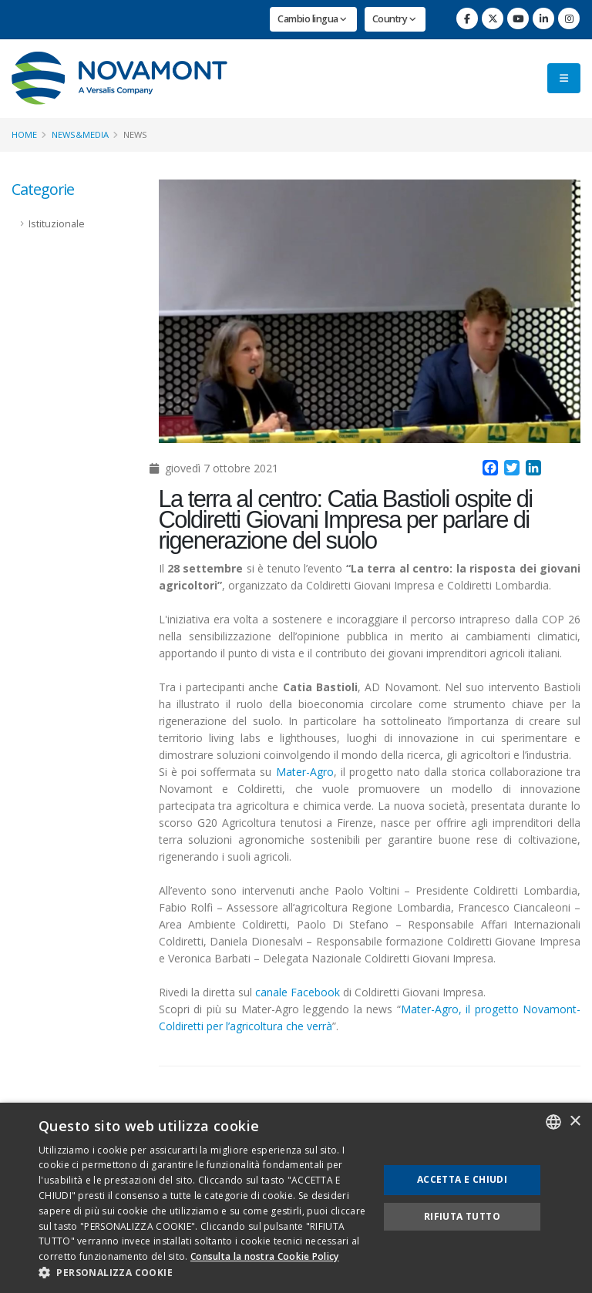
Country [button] (394, 18)
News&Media (80, 134)
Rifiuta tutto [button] (462, 1216)
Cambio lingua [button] (312, 18)
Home (24, 134)
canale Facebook (297, 992)
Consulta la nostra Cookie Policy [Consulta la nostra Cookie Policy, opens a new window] (264, 1256)
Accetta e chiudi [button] (462, 1179)
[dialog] (296, 1198)
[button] (203, 1272)
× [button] (574, 1121)
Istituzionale (57, 223)
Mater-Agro (305, 771)
